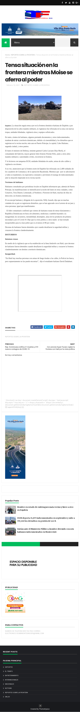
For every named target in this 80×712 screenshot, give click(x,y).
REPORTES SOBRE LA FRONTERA (23, 55)
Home (7, 55)
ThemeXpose (44, 709)
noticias (8, 688)
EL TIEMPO (9, 671)
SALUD (7, 697)
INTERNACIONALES (11, 680)
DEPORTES (9, 667)
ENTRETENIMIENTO (11, 675)
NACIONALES (9, 684)
